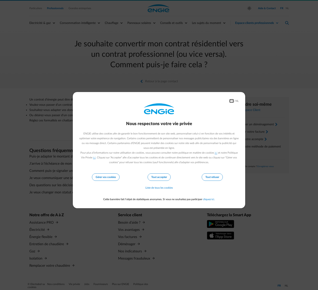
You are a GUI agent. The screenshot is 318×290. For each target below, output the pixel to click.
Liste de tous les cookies (159, 188)
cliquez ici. (209, 199)
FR (231, 101)
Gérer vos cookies (106, 177)
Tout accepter (159, 177)
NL (237, 101)
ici (216, 152)
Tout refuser (212, 177)
